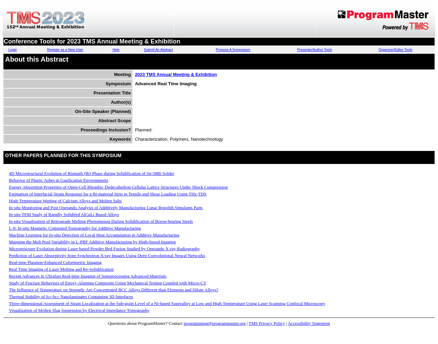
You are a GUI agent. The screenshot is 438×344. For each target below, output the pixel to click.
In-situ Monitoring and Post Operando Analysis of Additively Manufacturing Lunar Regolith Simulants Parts (106, 207)
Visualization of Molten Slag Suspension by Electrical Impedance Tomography (79, 310)
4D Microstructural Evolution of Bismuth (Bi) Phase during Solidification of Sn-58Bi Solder (91, 173)
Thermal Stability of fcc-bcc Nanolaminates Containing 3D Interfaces (71, 296)
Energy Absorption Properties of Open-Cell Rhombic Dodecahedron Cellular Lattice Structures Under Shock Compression (118, 187)
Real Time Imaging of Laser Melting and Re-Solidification (61, 269)
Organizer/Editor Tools (395, 50)
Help (116, 50)
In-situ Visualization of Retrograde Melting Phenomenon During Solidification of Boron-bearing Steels (101, 221)
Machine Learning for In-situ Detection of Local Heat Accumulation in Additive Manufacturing (94, 235)
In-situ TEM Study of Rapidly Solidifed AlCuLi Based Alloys (64, 214)
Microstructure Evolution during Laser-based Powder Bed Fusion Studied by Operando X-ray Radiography (104, 248)
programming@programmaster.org (215, 323)
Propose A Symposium (233, 50)
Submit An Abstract (158, 50)
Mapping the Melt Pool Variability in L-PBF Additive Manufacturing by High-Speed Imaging (92, 241)
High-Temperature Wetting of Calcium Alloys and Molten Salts (65, 200)
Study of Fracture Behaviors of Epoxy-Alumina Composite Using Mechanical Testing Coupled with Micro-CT (107, 282)
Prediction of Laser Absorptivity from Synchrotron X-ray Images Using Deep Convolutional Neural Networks (107, 255)
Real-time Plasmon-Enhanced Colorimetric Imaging (55, 262)
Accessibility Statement (309, 323)
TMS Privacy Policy (267, 323)
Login (13, 50)
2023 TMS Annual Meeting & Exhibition (176, 74)
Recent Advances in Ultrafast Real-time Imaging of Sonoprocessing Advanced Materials (87, 276)
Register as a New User (65, 50)
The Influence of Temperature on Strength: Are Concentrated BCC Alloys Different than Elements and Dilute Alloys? (113, 289)
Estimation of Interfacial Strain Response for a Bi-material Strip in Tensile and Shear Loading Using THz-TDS (107, 193)
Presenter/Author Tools (314, 50)
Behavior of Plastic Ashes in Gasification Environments (58, 180)
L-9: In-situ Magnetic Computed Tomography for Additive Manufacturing (75, 228)
